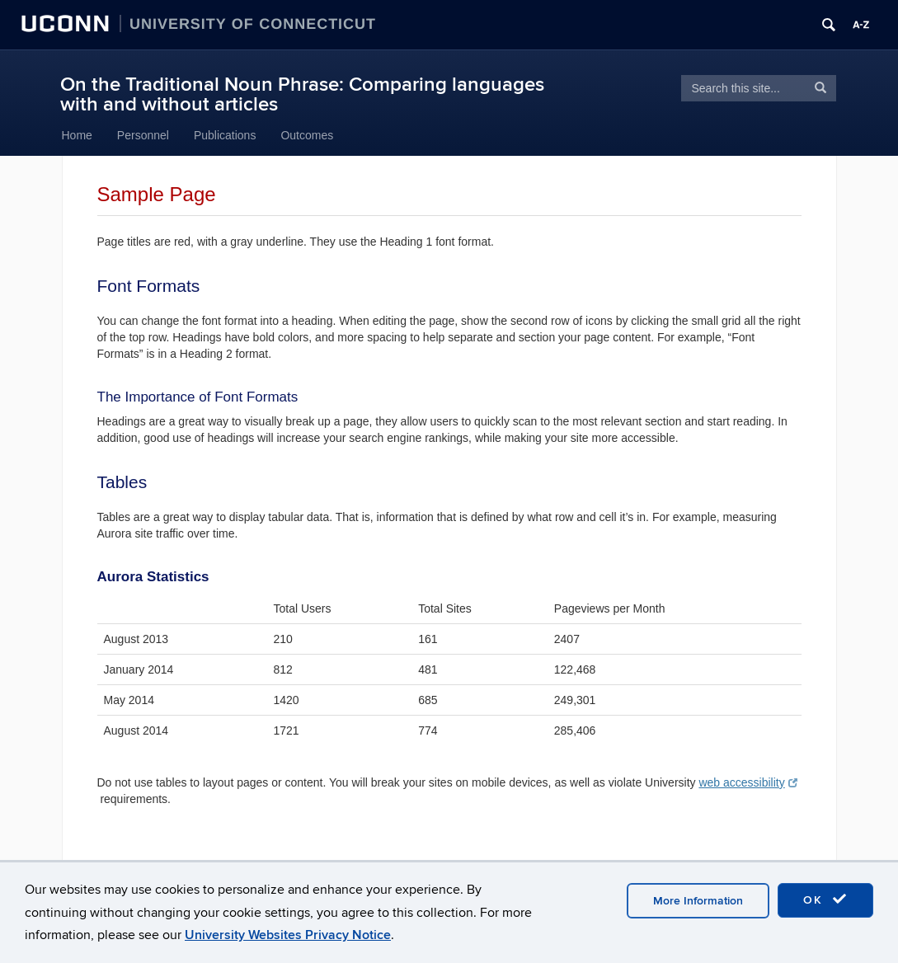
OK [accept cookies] (825, 899)
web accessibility (747, 782)
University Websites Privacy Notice (288, 935)
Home (77, 135)
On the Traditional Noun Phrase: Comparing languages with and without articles (302, 94)
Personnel (143, 135)
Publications (225, 135)
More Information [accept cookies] (698, 901)
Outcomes (306, 135)
